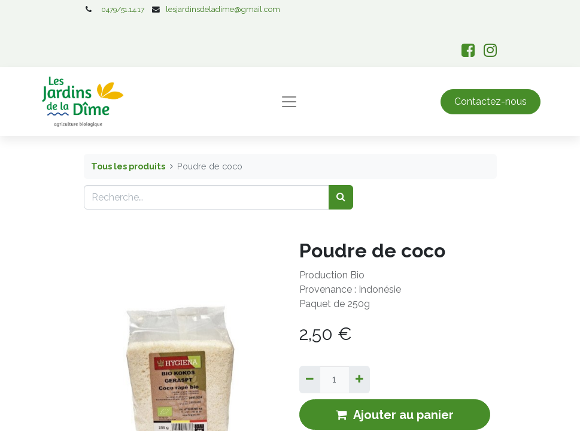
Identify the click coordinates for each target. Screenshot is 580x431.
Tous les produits (128, 166)
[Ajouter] (359, 379)
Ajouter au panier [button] (395, 415)
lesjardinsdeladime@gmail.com (223, 9)
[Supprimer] (309, 379)
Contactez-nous (490, 101)
